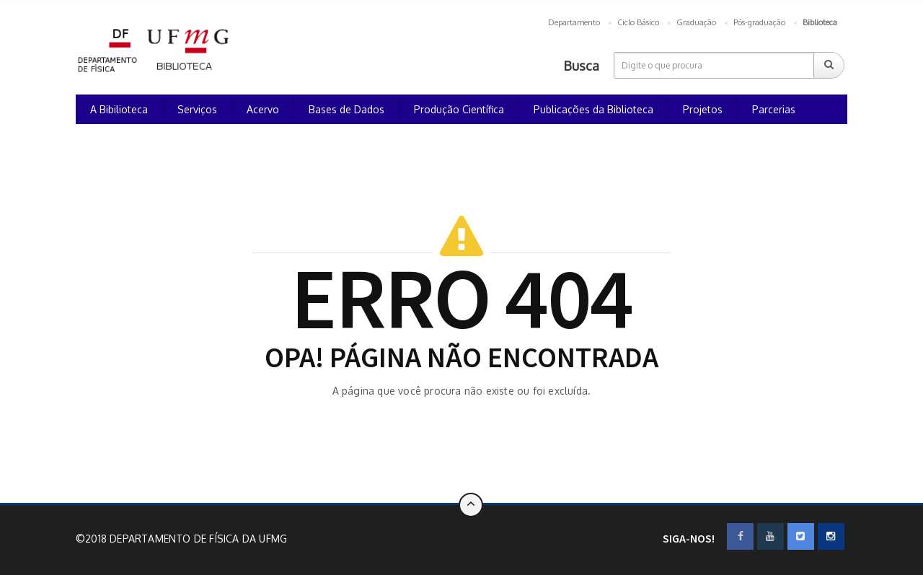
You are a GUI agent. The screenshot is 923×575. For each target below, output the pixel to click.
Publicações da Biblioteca (593, 109)
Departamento (574, 22)
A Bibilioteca (119, 109)
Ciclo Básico (638, 22)
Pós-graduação (759, 22)
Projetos (703, 109)
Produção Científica (459, 109)
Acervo (263, 109)
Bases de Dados (346, 109)
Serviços (197, 109)
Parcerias (773, 109)
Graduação (696, 22)
